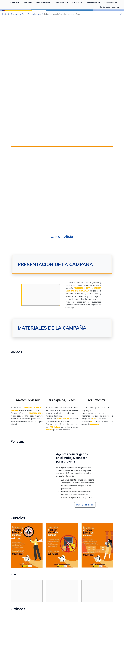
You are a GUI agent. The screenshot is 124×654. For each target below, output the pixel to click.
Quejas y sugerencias (46, 643)
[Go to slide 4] (66, 37)
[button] (120, 24)
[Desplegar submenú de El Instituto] (20, 13)
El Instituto (14, 14)
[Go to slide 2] (57, 37)
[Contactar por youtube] (66, 638)
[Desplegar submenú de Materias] (33, 13)
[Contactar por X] (58, 638)
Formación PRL (61, 14)
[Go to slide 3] (62, 37)
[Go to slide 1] (53, 37)
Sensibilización (93, 14)
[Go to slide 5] (70, 37)
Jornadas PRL (77, 14)
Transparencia (30, 643)
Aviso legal (79, 643)
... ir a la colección (29, 592)
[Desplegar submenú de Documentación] (51, 13)
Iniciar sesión (113, 5)
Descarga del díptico (85, 296)
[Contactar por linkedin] (74, 638)
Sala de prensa (17, 643)
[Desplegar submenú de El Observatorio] (118, 13)
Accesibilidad (89, 643)
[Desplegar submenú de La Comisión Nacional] (120, 18)
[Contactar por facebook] (82, 638)
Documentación (43, 14)
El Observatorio (110, 14)
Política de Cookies (104, 643)
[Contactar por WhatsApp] (50, 638)
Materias (28, 14)
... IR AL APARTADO (29, 621)
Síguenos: (42, 637)
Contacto (59, 643)
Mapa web (69, 643)
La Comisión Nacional (109, 18)
